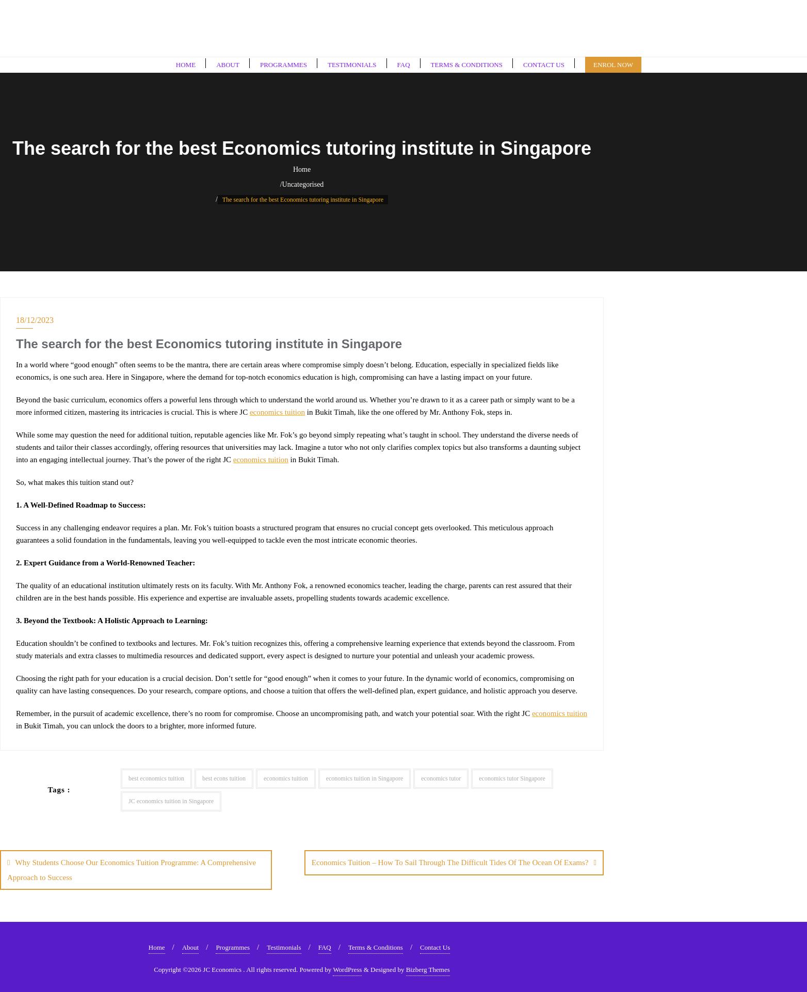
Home (302, 169)
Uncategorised (303, 184)
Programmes (233, 946)
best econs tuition (224, 778)
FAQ (324, 946)
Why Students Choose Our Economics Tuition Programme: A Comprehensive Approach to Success (131, 870)
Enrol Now (613, 65)
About (190, 946)
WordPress (347, 968)
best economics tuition (156, 778)
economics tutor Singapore (512, 778)
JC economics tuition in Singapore (171, 801)
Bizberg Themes (428, 968)
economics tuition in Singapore (365, 778)
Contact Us (435, 946)
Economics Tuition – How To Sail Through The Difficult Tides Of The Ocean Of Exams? (450, 862)
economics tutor (441, 778)
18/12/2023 (35, 320)
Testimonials (284, 946)
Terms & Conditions (375, 946)
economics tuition (277, 412)
